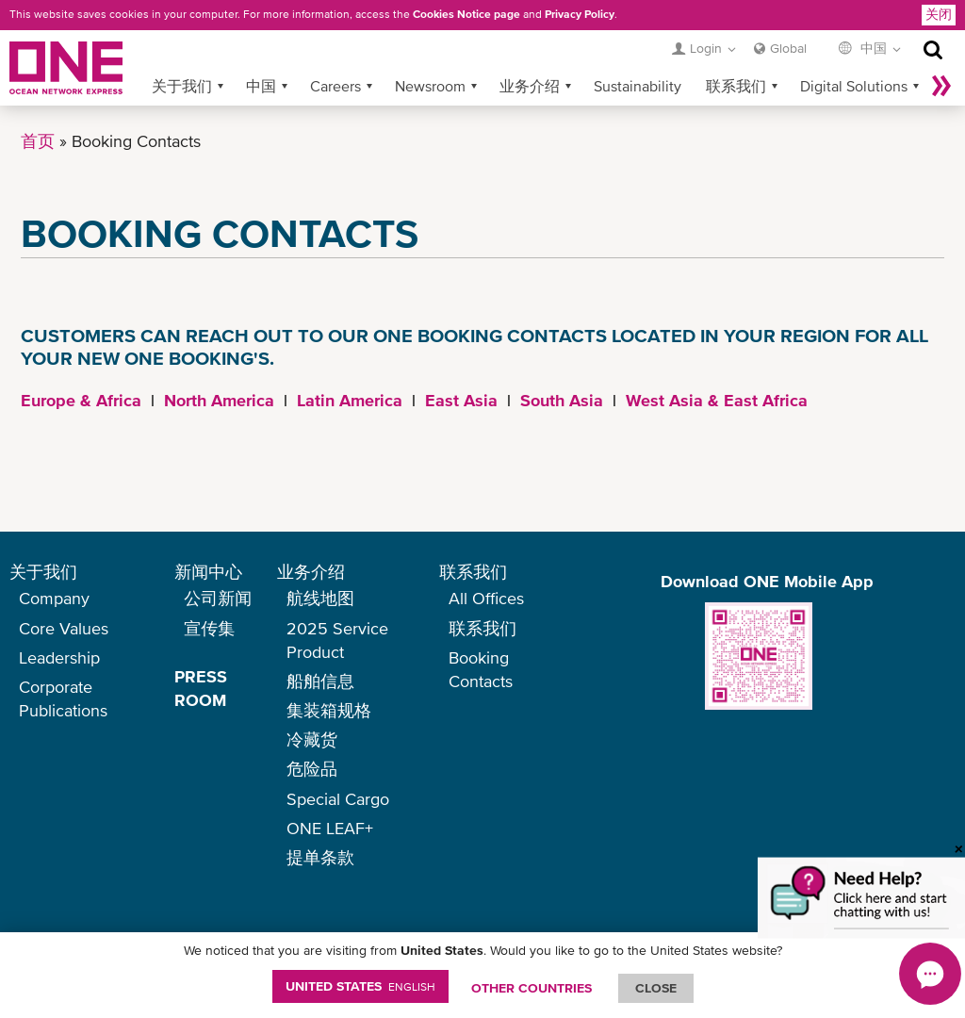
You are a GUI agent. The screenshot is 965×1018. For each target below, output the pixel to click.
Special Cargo (337, 799)
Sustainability (637, 85)
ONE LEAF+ (329, 828)
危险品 (311, 769)
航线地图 (320, 598)
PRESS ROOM (200, 688)
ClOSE (656, 987)
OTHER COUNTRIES (531, 987)
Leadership (59, 657)
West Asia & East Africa (717, 400)
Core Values (63, 628)
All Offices (486, 598)
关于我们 (182, 85)
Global (788, 48)
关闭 (938, 14)
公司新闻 (218, 598)
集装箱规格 (328, 710)
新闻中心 (208, 572)
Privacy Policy (579, 14)
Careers (335, 85)
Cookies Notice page (466, 14)
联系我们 (736, 85)
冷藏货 (311, 739)
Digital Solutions (854, 85)
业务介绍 (529, 85)
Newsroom (430, 85)
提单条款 (320, 857)
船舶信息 (320, 681)
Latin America (349, 400)
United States (360, 985)
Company (54, 598)
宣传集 (209, 628)
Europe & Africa (81, 400)
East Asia (461, 400)
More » (941, 86)
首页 (38, 141)
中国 (261, 85)
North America (219, 400)
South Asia (561, 400)
